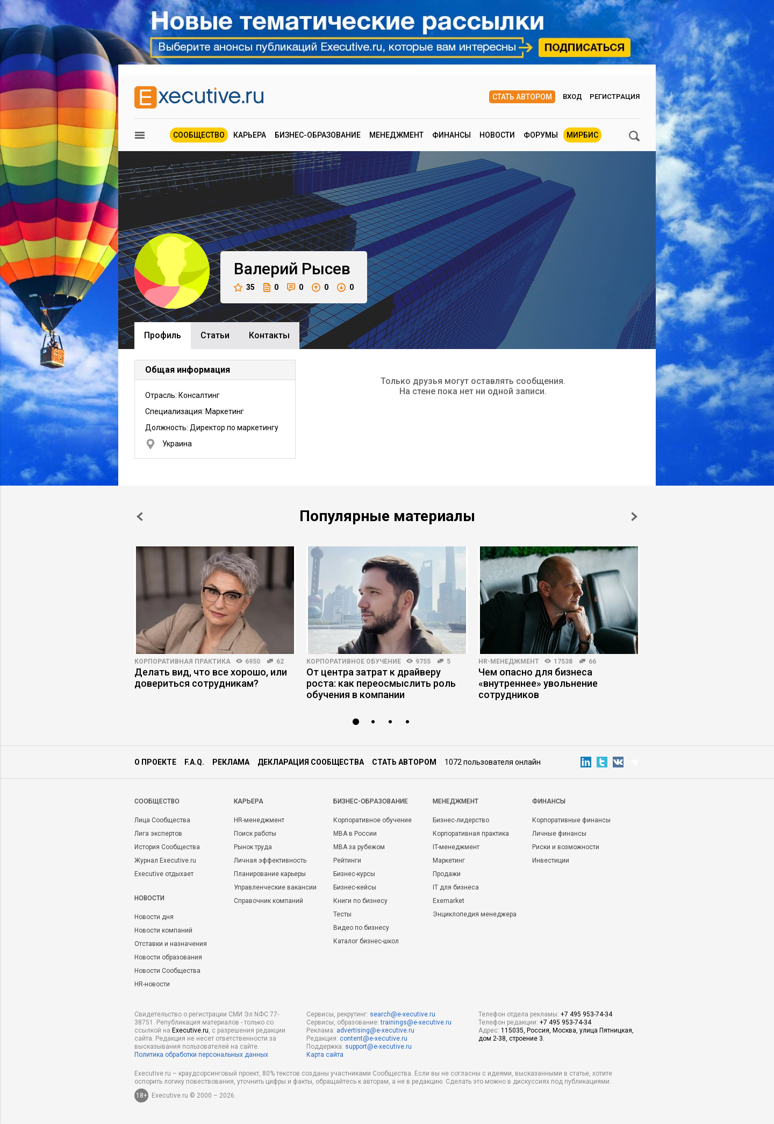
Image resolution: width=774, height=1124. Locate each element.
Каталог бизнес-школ (366, 941)
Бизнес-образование (318, 135)
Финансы (451, 135)
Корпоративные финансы (571, 820)
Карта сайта (324, 1054)
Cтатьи (215, 335)
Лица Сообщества (162, 820)
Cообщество (157, 801)
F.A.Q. (194, 762)
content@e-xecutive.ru (373, 1038)
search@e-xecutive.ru (402, 1014)
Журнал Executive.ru (165, 860)
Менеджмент (396, 135)
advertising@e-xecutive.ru (375, 1030)
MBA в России (355, 833)
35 (244, 287)
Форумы (541, 135)
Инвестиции (550, 860)
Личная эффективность (270, 860)
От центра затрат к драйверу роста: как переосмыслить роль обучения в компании (381, 683)
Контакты (269, 335)
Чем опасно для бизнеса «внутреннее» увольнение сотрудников (538, 683)
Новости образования (168, 957)
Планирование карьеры (270, 874)
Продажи (447, 874)
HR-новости (152, 984)
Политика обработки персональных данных (201, 1054)
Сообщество (199, 135)
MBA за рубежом (359, 847)
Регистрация (615, 97)
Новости (497, 135)
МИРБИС (582, 135)
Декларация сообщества (310, 762)
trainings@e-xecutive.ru (416, 1022)
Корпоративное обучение (353, 661)
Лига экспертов (158, 833)
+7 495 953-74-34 (586, 1014)
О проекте (155, 762)
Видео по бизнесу (361, 927)
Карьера (249, 135)
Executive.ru (190, 1030)
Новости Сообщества (167, 970)
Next (634, 516)
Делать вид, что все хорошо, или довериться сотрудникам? (210, 677)
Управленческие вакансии (275, 887)
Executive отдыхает (164, 874)
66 (592, 661)
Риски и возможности (565, 847)
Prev (139, 516)
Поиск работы (255, 833)
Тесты (342, 914)
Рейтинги (347, 860)
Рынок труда (253, 847)
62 (280, 661)
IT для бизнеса (456, 887)
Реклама (230, 762)
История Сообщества (167, 847)
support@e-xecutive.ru (378, 1046)
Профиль (162, 335)
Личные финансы (559, 833)
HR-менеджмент (508, 661)
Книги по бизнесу (360, 901)
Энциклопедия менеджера (475, 914)
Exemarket (448, 901)
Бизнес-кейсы (354, 887)
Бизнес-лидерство (461, 820)
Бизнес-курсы (354, 874)
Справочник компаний (268, 901)
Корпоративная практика (182, 661)
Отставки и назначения (170, 944)
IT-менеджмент (456, 847)
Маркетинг (449, 860)
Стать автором (522, 97)
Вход (572, 97)
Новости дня (154, 917)
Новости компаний (163, 930)
